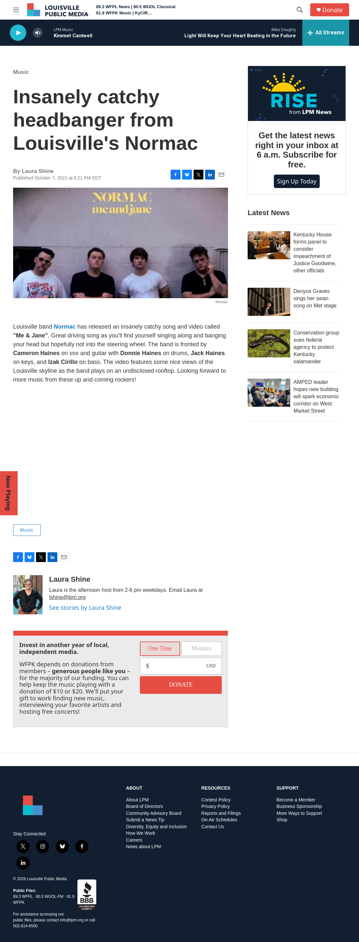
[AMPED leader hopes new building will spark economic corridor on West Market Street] (269, 393)
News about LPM (143, 846)
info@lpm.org (72, 920)
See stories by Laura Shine (85, 607)
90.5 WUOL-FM (50, 896)
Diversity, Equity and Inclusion (156, 826)
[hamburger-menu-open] (16, 9)
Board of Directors (144, 806)
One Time (160, 648)
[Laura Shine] (28, 594)
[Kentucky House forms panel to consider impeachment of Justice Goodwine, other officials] (269, 245)
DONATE (181, 684)
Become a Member (295, 799)
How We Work (140, 833)
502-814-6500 (25, 926)
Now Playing (8, 493)
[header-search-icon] (299, 10)
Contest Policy (216, 799)
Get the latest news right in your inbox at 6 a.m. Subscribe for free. (296, 150)
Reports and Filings (221, 813)
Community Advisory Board (153, 813)
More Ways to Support (299, 813)
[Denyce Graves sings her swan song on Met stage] (269, 302)
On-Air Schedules (219, 819)
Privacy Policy (215, 806)
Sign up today (296, 181)
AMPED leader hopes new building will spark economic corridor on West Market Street (316, 396)
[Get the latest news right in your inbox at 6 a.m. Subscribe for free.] (297, 93)
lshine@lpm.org (67, 597)
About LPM (137, 799)
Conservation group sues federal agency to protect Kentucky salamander (316, 347)
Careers (134, 840)
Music (21, 72)
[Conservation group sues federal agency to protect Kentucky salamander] (269, 343)
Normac (65, 326)
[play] (18, 33)
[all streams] (325, 33)
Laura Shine (69, 579)
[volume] (37, 33)
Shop (281, 819)
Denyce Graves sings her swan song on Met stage (315, 298)
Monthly (201, 648)
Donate (332, 10)
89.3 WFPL (23, 896)
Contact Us (212, 826)
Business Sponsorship (299, 806)
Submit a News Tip (145, 819)
